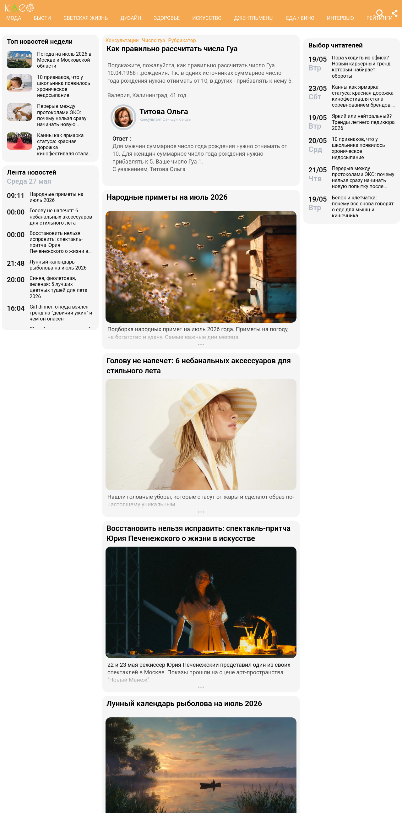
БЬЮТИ (42, 18)
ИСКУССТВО (206, 18)
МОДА (13, 18)
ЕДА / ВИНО (300, 18)
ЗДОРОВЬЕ (167, 18)
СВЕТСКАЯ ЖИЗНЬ (85, 18)
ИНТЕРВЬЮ (340, 18)
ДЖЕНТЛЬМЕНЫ (254, 18)
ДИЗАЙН (130, 18)
